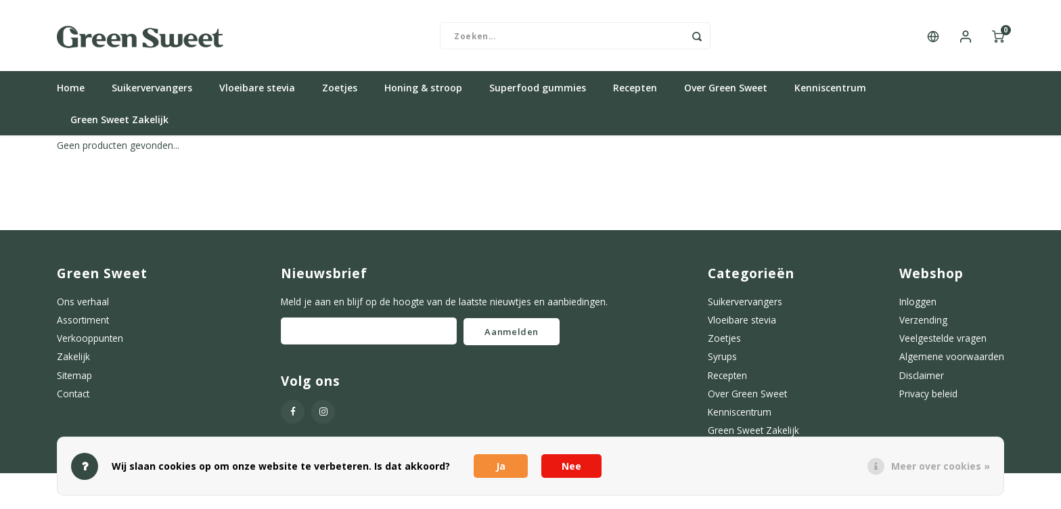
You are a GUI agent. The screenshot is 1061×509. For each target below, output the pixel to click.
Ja (500, 466)
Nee (571, 466)
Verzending (923, 323)
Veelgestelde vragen (943, 341)
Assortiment (83, 323)
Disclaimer (921, 378)
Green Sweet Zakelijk (119, 122)
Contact (73, 397)
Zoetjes (339, 91)
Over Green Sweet (725, 91)
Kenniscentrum (830, 91)
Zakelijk (73, 359)
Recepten (635, 91)
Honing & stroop (423, 91)
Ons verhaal (83, 304)
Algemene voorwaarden (951, 359)
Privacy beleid (928, 397)
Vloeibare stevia (257, 91)
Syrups (722, 359)
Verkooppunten (90, 341)
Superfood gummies (537, 91)
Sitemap (74, 378)
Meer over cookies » (940, 466)
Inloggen (917, 304)
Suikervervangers (152, 91)
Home (71, 91)
